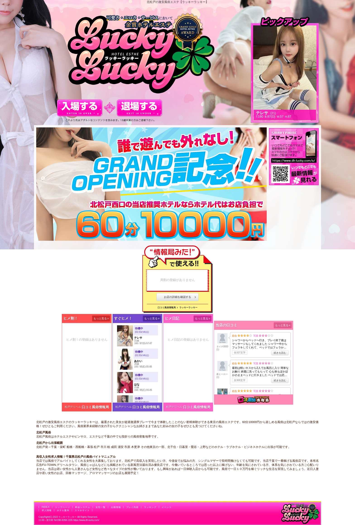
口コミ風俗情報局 (167, 307)
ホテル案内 (63, 510)
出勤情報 (116, 507)
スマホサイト (82, 510)
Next (260, 178)
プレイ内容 (132, 507)
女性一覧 (101, 507)
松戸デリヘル (73, 406)
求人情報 (47, 510)
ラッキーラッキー (188, 307)
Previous (43, 178)
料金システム (82, 507)
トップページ (62, 507)
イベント (167, 507)
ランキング (150, 507)
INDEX (46, 507)
